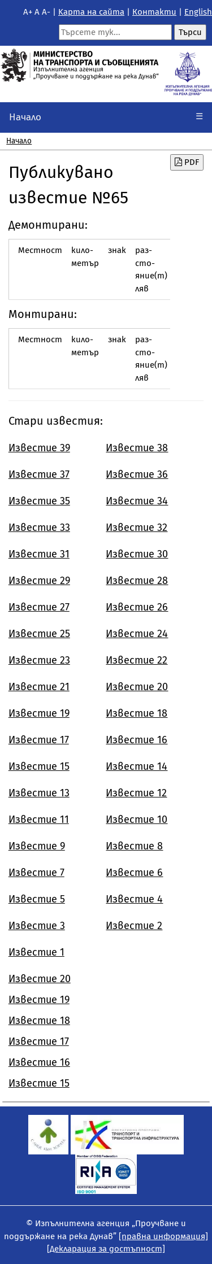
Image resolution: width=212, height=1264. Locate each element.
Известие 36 (137, 474)
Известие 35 (39, 501)
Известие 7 (36, 872)
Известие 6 (134, 872)
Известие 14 (136, 766)
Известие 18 (136, 713)
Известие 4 (134, 899)
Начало (25, 117)
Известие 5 (36, 899)
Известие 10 (136, 819)
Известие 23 (39, 660)
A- (46, 12)
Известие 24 (137, 633)
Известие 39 (39, 448)
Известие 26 (137, 607)
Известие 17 (38, 740)
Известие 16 (136, 740)
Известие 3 (36, 925)
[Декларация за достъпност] (106, 1249)
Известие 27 (39, 607)
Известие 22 (136, 660)
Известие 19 (39, 713)
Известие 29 (39, 580)
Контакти (154, 12)
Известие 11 (38, 819)
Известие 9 (36, 846)
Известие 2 (134, 925)
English (198, 12)
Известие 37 (39, 474)
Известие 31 (39, 554)
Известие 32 (136, 527)
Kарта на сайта (91, 12)
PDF (187, 162)
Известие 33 (39, 527)
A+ (27, 12)
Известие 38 (137, 448)
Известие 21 (39, 687)
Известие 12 (136, 793)
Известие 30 (137, 554)
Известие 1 (36, 952)
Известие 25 (39, 633)
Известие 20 (137, 687)
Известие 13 (39, 793)
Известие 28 (137, 580)
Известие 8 (134, 846)
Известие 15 (39, 766)
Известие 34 (137, 501)
